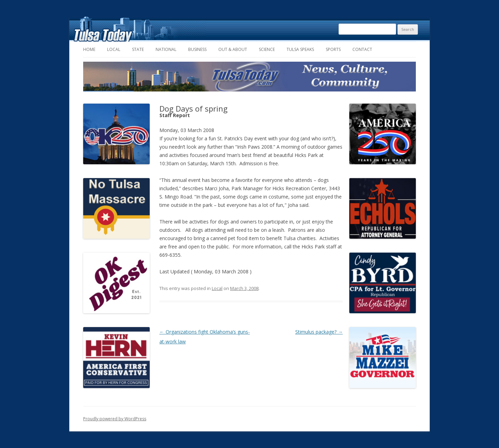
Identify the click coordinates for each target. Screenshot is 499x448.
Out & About (232, 49)
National (166, 49)
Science (267, 49)
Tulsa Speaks (300, 49)
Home (89, 49)
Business (197, 49)
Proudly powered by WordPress (114, 419)
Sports (333, 49)
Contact (362, 49)
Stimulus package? (319, 331)
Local (113, 49)
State (138, 49)
